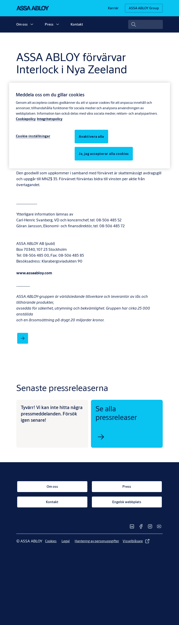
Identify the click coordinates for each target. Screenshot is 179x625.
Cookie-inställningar (33, 136)
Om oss (22, 24)
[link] (113, 8)
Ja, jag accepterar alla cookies (104, 154)
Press (49, 24)
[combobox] (145, 24)
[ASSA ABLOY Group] (144, 8)
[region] (89, 125)
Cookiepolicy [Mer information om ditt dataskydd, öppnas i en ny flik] (26, 119)
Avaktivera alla (91, 136)
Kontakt (77, 24)
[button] (31, 24)
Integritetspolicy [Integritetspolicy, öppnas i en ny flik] (49, 119)
